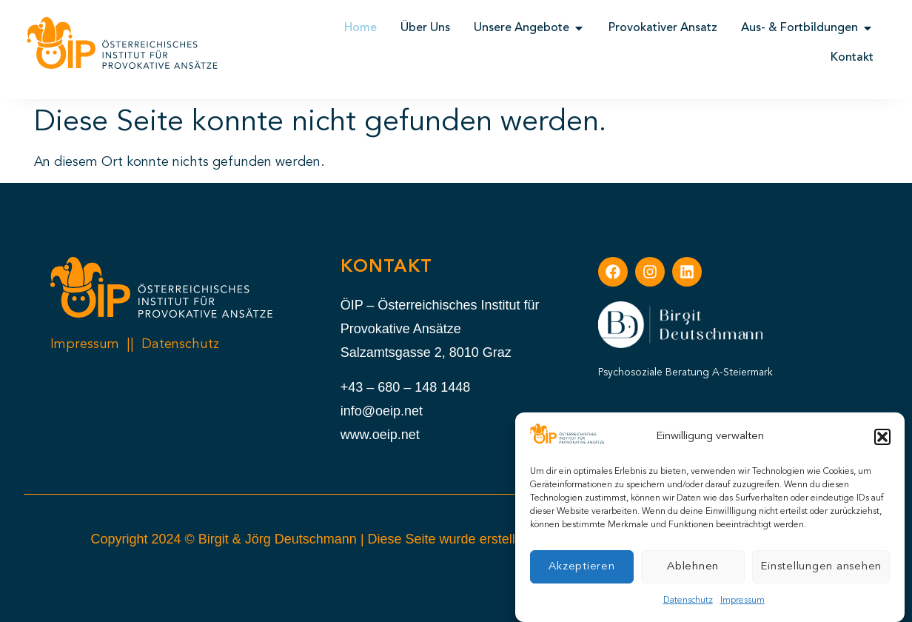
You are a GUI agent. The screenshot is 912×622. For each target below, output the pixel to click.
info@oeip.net (382, 411)
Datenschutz (688, 600)
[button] (882, 436)
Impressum (742, 600)
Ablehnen (693, 566)
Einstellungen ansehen (821, 566)
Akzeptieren (581, 566)
